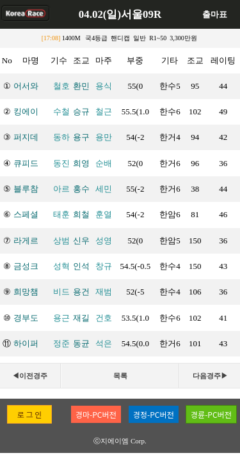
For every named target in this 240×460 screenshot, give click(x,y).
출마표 (214, 14)
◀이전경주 (29, 375)
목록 (120, 375)
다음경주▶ (210, 375)
